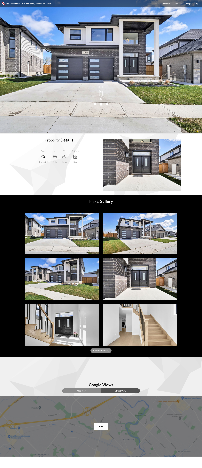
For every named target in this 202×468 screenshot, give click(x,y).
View (101, 426)
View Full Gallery (101, 350)
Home (156, 3)
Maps (188, 3)
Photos (178, 3)
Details (166, 3)
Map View (81, 391)
